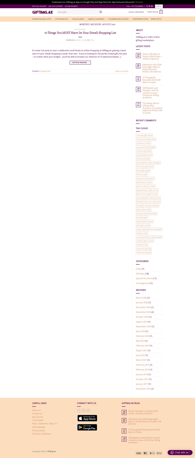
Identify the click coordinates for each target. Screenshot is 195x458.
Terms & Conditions (41, 433)
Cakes (138, 268)
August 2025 (141, 321)
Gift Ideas (140, 273)
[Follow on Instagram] (149, 6)
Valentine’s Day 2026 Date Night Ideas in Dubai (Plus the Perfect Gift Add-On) (152, 68)
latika (92, 40)
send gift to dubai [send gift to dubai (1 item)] (143, 225)
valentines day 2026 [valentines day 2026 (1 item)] (144, 249)
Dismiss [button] (139, 2)
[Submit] (100, 12)
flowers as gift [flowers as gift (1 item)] (142, 174)
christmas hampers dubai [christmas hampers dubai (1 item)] (146, 139)
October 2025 (142, 317)
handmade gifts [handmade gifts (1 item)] (142, 198)
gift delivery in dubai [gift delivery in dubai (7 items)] (144, 182)
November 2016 (143, 388)
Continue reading (80, 62)
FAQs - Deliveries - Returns (44, 423)
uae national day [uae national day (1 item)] (143, 237)
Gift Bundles (62, 19)
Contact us (37, 413)
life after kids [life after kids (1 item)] (155, 198)
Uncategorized (80, 29)
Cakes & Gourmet (97, 19)
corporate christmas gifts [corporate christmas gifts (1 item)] (146, 147)
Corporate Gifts (140, 19)
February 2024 (142, 336)
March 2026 (141, 297)
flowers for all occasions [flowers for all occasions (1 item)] (145, 178)
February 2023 (142, 345)
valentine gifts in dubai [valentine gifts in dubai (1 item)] (145, 241)
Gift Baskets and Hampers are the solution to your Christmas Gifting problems (151, 93)
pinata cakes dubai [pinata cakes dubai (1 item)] (143, 209)
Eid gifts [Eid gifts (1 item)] (157, 163)
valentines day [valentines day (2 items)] (142, 245)
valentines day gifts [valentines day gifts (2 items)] (144, 252)
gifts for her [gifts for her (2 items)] (153, 190)
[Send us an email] (152, 6)
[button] (136, 12)
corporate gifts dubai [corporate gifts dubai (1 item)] (144, 155)
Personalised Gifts (42, 19)
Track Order (37, 420)
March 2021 (141, 360)
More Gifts (157, 19)
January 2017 (142, 384)
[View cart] (155, 12)
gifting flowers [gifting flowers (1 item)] (142, 190)
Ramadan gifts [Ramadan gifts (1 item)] (142, 217)
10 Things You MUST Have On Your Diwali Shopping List (80, 33)
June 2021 (140, 355)
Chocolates (78, 19)
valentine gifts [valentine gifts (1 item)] (156, 237)
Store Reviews (38, 427)
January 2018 (142, 374)
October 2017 (142, 379)
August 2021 (141, 350)
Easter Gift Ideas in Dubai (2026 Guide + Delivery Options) (152, 56)
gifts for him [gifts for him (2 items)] (141, 194)
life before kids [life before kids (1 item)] (142, 202)
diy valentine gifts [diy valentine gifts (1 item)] (143, 159)
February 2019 (142, 369)
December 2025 (143, 307)
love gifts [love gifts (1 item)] (140, 206)
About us (36, 410)
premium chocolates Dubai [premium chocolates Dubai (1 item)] (147, 213)
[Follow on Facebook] (147, 6)
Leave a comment (121, 71)
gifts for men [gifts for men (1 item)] (152, 194)
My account (37, 417)
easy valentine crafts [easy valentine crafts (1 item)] (144, 163)
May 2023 (140, 340)
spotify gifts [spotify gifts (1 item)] (157, 229)
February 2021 (142, 364)
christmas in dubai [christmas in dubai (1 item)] (143, 143)
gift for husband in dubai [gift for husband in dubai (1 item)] (146, 186)
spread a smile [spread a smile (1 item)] (142, 233)
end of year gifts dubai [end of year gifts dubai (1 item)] (145, 166)
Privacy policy (38, 430)
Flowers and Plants (119, 19)
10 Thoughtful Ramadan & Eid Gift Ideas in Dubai (151, 80)
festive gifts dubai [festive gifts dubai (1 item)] (143, 170)
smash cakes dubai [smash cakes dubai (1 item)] (144, 229)
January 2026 (142, 302)
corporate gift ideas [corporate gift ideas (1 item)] (144, 151)
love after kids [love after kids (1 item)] (155, 202)
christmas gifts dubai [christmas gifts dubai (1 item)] (144, 135)
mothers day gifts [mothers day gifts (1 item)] (152, 206)
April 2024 (140, 331)
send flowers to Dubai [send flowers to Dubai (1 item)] (145, 221)
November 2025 (143, 312)
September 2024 (143, 326)
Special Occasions (144, 278)
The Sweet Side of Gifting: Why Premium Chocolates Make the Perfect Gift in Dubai (152, 108)
